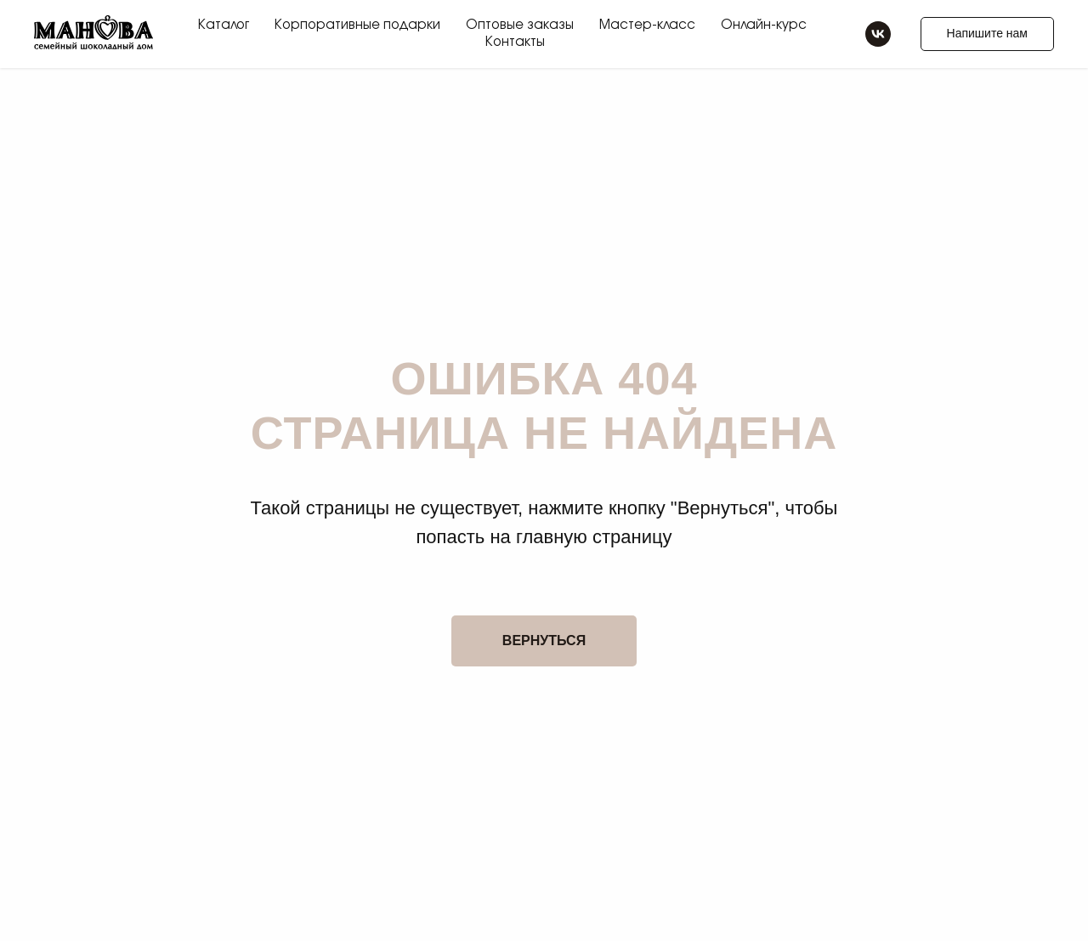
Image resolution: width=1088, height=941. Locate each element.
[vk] (878, 34)
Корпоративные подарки (357, 25)
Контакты (515, 42)
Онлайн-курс (764, 25)
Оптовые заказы (520, 25)
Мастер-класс (647, 25)
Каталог (223, 25)
